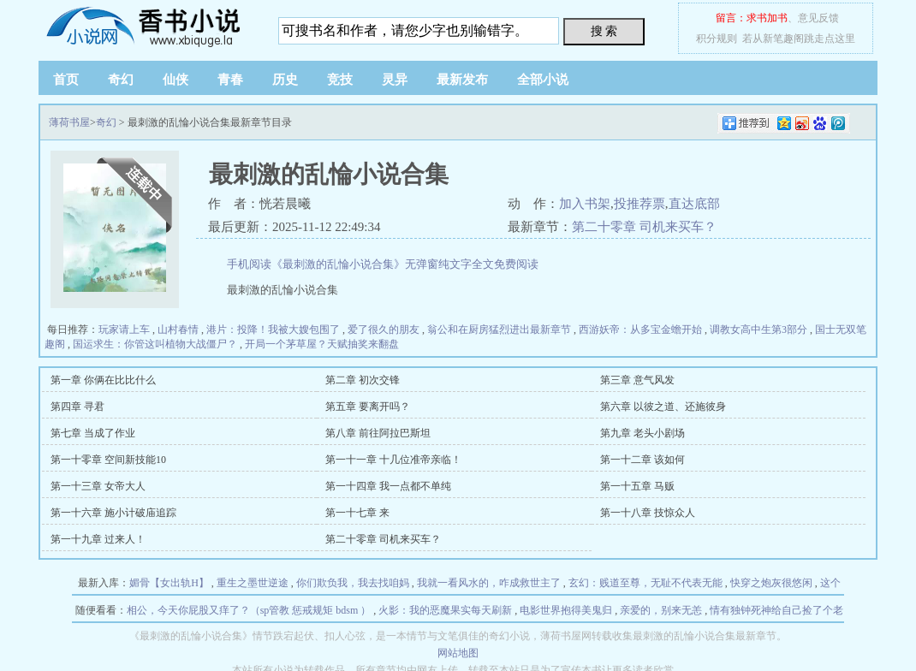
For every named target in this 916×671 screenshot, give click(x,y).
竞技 (340, 79)
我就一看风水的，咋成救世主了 (489, 583)
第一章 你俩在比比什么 (103, 380)
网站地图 (458, 653)
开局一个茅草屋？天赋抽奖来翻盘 (322, 344)
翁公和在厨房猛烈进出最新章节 (499, 330)
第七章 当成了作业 (93, 433)
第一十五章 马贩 (637, 486)
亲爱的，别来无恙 (661, 610)
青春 (230, 79)
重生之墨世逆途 (252, 583)
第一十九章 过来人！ (98, 539)
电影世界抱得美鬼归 (566, 610)
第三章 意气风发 (637, 380)
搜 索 (604, 31)
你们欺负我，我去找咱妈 (352, 583)
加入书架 (584, 204)
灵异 (394, 79)
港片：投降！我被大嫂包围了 (273, 330)
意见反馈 (818, 18)
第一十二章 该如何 (642, 460)
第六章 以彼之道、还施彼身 (663, 407)
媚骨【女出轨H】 (169, 583)
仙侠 (175, 79)
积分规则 (716, 39)
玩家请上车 (124, 330)
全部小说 (542, 79)
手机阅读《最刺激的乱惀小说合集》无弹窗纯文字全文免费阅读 (382, 264)
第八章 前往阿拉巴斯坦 (378, 433)
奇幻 (121, 79)
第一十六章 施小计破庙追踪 (113, 513)
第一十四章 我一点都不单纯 (388, 486)
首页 (66, 79)
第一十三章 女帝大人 (98, 486)
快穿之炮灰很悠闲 (771, 583)
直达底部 (694, 204)
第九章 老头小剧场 (642, 433)
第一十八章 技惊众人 (647, 513)
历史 (285, 79)
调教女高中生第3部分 (758, 330)
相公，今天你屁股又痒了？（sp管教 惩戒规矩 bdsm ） (249, 610)
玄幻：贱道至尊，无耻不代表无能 (645, 583)
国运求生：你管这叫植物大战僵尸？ (155, 344)
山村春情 (178, 330)
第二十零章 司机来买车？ (644, 227)
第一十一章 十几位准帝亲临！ (393, 460)
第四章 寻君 (77, 407)
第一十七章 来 (357, 513)
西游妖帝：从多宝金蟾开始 (640, 330)
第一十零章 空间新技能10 (108, 460)
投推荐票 (639, 204)
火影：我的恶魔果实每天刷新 (445, 610)
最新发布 (462, 79)
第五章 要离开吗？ (367, 407)
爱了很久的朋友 (383, 330)
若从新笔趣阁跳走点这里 (798, 39)
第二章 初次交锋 (362, 380)
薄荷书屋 (146, 25)
